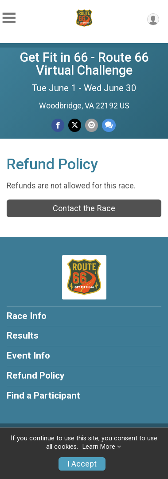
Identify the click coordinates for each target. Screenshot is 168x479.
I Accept (82, 463)
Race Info (27, 316)
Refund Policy (35, 375)
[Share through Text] (109, 125)
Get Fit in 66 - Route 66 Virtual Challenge (84, 64)
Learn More (98, 447)
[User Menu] (153, 19)
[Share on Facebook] (57, 125)
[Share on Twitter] (74, 125)
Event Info (28, 355)
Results (23, 335)
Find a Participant (43, 395)
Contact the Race (84, 208)
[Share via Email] (91, 125)
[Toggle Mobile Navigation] (9, 18)
